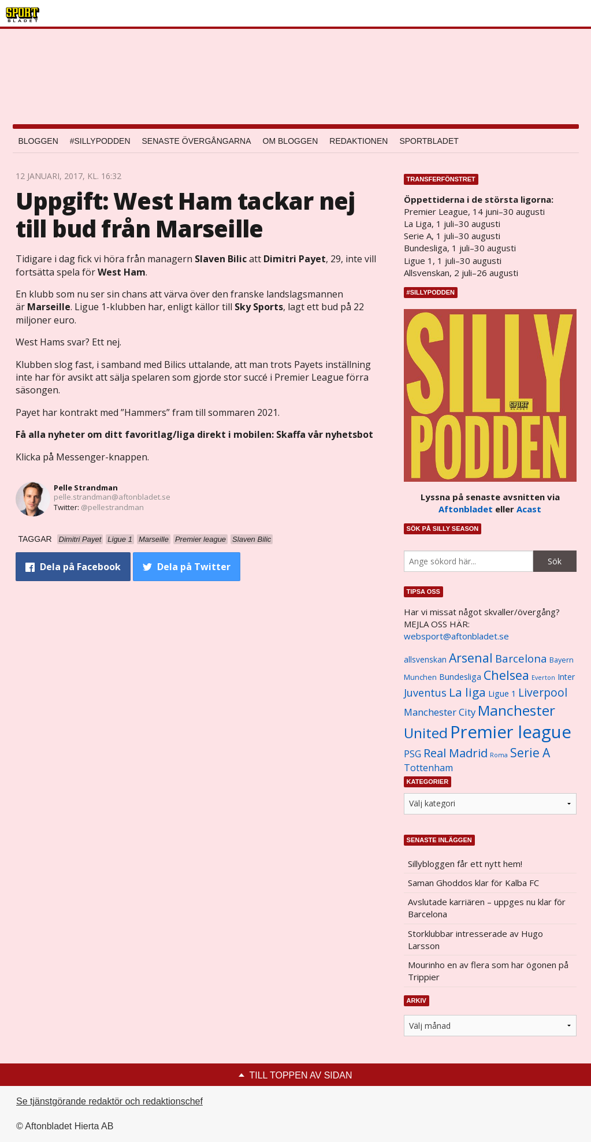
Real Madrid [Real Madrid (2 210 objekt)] (455, 753)
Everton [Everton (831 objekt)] (543, 678)
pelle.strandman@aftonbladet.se (112, 497)
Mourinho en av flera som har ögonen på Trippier (488, 971)
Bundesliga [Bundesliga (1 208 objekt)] (460, 676)
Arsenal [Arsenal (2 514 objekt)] (471, 657)
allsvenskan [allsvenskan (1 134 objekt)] (425, 659)
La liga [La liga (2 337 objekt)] (467, 692)
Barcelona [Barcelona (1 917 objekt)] (521, 658)
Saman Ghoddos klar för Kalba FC (473, 882)
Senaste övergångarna (196, 141)
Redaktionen (358, 141)
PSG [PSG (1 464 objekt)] (412, 753)
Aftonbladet (465, 509)
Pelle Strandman (86, 487)
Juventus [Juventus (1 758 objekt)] (425, 693)
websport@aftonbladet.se (456, 636)
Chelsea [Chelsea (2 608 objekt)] (506, 675)
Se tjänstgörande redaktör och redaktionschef (109, 1101)
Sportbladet (428, 141)
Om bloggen (290, 141)
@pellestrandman (112, 507)
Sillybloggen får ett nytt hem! (465, 863)
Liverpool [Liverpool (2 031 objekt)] (542, 692)
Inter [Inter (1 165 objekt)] (566, 676)
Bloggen (38, 141)
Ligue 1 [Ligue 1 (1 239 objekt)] (502, 693)
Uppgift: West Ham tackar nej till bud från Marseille (185, 214)
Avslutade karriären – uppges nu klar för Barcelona (487, 908)
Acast (528, 509)
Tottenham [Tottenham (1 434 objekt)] (428, 767)
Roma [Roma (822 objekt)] (499, 755)
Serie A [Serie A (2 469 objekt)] (530, 752)
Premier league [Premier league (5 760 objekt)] (510, 731)
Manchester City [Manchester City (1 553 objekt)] (439, 712)
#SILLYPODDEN (100, 141)
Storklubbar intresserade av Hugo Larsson (475, 939)
